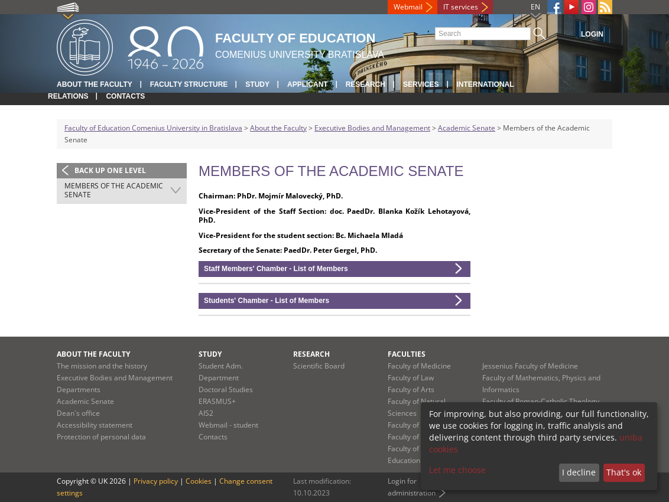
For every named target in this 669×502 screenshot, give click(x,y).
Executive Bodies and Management (372, 128)
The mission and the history (102, 366)
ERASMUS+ (217, 401)
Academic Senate (466, 128)
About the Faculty (94, 84)
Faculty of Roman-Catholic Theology (540, 401)
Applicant (307, 84)
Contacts (125, 96)
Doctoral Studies (226, 389)
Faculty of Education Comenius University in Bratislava (153, 128)
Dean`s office (78, 413)
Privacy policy (156, 481)
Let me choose (457, 469)
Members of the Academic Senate (113, 190)
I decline (579, 472)
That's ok (623, 472)
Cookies (199, 481)
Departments (78, 389)
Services (421, 84)
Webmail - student (228, 425)
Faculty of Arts (411, 389)
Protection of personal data (101, 437)
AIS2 (206, 413)
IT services (460, 7)
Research (365, 84)
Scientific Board (319, 366)
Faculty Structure (189, 84)
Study (257, 84)
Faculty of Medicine (419, 366)
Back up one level (110, 170)
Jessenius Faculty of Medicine (530, 366)
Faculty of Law (411, 378)
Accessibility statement (94, 425)
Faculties (407, 354)
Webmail (408, 7)
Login (592, 34)
